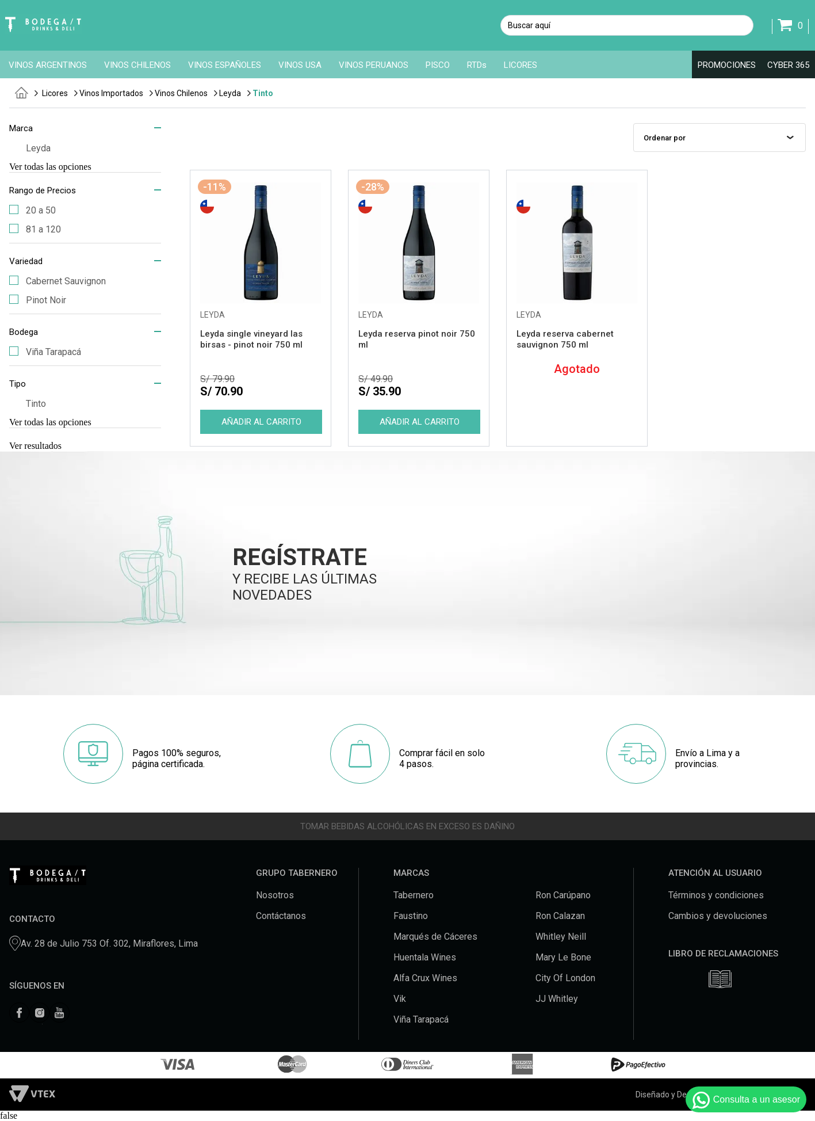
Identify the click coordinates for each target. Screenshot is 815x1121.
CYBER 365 (788, 65)
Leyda (230, 93)
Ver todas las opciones (50, 166)
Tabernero (413, 895)
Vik (399, 998)
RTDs (477, 65)
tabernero (21, 92)
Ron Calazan (560, 915)
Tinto (262, 93)
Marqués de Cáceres (435, 936)
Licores (55, 93)
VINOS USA (300, 65)
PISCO (438, 65)
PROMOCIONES (727, 65)
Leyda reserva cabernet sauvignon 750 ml (565, 339)
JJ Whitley (556, 998)
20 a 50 (32, 210)
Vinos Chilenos (181, 93)
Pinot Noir (37, 300)
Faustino (410, 915)
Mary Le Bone (563, 957)
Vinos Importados (111, 93)
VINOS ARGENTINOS (48, 65)
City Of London (565, 978)
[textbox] (626, 25)
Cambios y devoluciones (717, 915)
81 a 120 (35, 229)
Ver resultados (35, 446)
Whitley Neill (560, 936)
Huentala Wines (424, 957)
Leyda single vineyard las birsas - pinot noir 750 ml (251, 339)
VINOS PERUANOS (373, 65)
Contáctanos (281, 915)
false (8, 1115)
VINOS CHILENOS (137, 65)
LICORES (520, 65)
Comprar (260, 422)
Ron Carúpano (563, 895)
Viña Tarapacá (45, 351)
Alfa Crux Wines (425, 978)
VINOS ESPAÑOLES (224, 65)
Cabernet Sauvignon (57, 281)
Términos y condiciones (716, 895)
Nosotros (275, 895)
